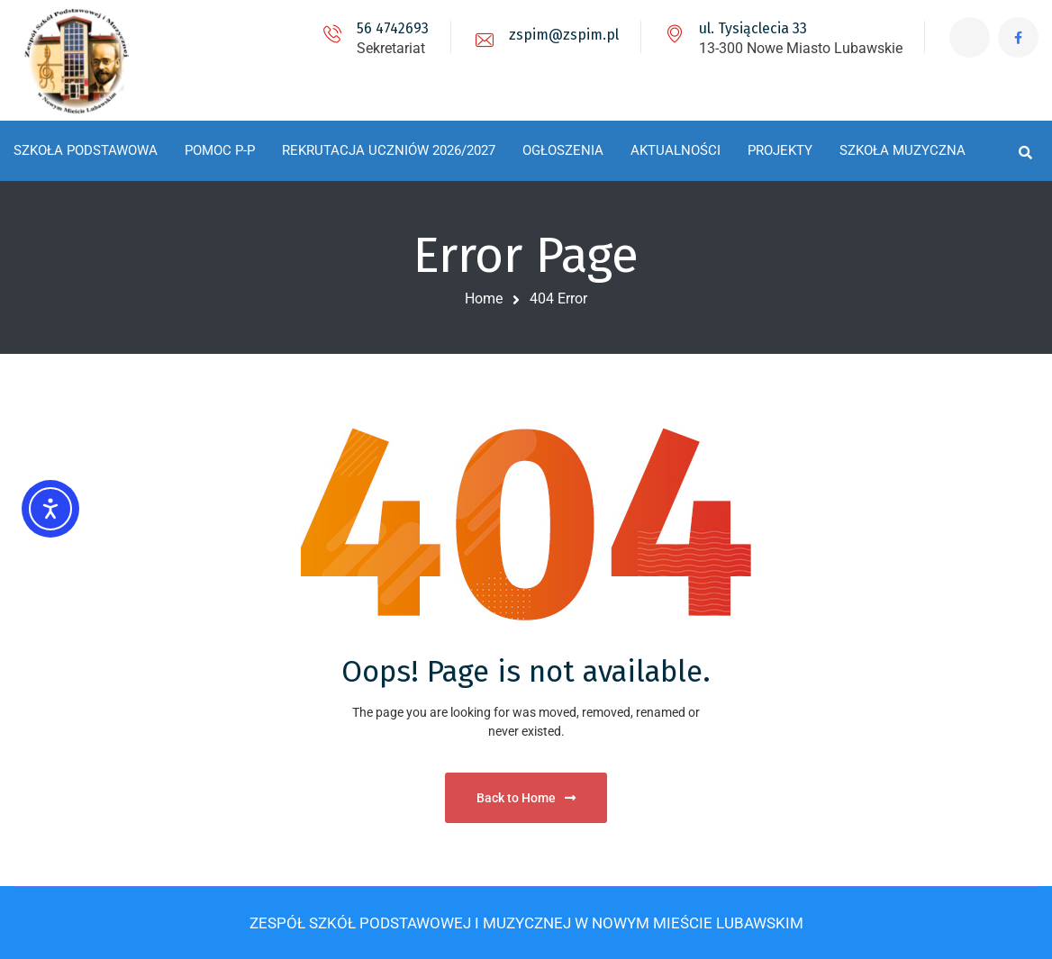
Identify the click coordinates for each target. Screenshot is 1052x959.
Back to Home (526, 798)
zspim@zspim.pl (564, 34)
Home (484, 298)
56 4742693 (393, 28)
